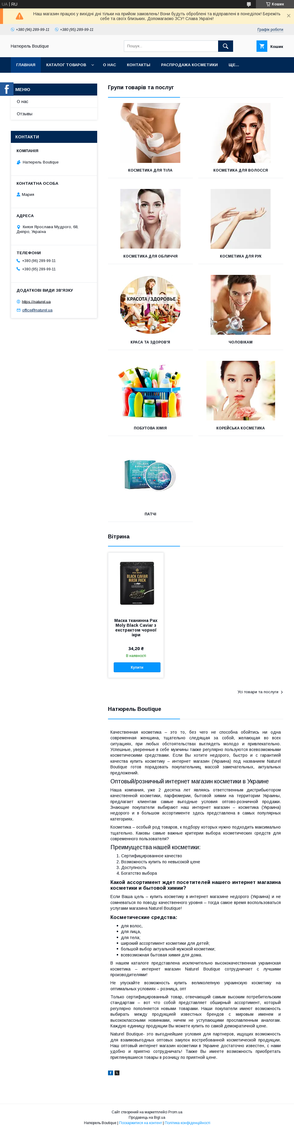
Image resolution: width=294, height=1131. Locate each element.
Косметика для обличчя (150, 256)
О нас (109, 65)
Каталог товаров (66, 65)
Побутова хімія (150, 428)
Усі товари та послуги (258, 692)
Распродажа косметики (189, 65)
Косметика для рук (241, 256)
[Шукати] (225, 46)
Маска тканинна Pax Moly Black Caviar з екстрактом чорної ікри (136, 627)
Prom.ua (175, 1112)
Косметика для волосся (240, 170)
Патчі (150, 514)
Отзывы (24, 113)
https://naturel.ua (36, 301)
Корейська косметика (240, 428)
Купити (137, 667)
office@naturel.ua (37, 310)
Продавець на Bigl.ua (147, 1117)
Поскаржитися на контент (140, 1123)
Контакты (138, 65)
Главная (25, 65)
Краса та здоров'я (150, 342)
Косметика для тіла (150, 170)
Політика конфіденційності (187, 1123)
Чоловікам (241, 342)
